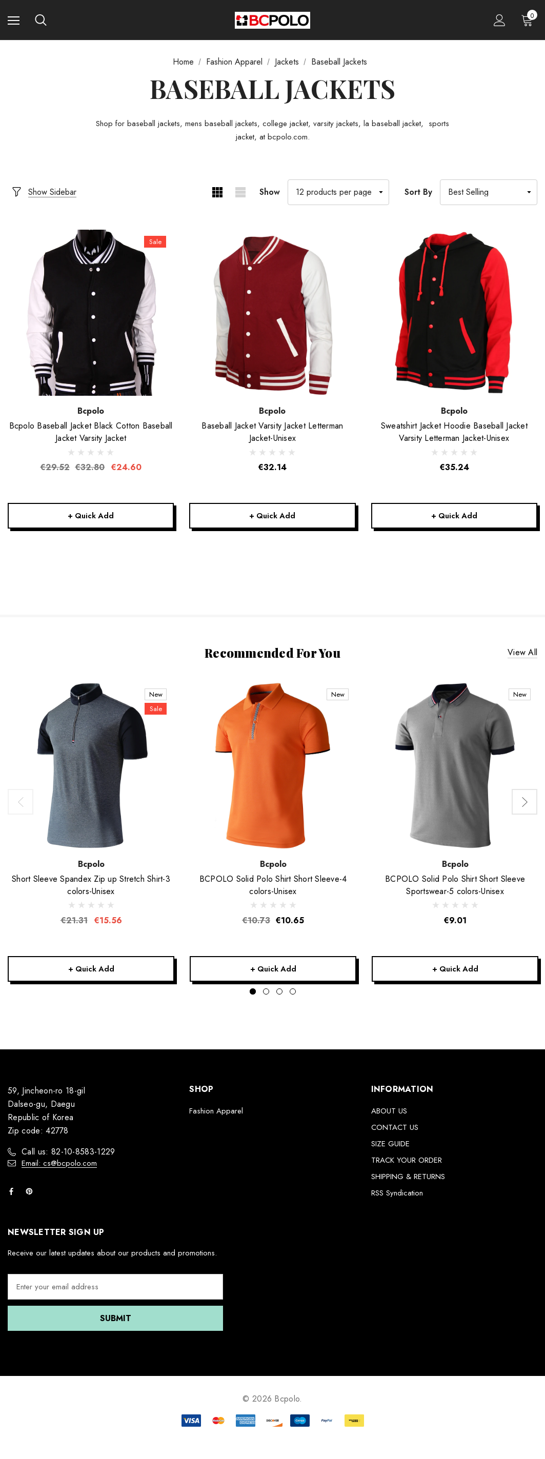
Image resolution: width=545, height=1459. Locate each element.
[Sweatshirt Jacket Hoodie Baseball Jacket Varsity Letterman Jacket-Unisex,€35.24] (454, 313)
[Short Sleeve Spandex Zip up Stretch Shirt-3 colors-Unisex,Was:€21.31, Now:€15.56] (91, 768)
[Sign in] (500, 20)
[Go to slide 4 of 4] (293, 996)
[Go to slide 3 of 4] (279, 996)
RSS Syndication (397, 1197)
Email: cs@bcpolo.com (59, 1167)
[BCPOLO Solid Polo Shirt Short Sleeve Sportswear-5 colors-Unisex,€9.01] (455, 768)
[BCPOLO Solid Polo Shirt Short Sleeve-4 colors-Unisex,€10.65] (273, 768)
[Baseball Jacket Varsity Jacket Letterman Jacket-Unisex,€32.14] (272, 313)
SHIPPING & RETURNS (408, 1180)
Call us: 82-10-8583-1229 (68, 1156)
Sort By (418, 192)
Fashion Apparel (216, 1115)
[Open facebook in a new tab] (13, 1195)
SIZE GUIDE (390, 1147)
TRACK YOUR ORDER (406, 1164)
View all (522, 655)
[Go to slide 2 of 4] (266, 996)
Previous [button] (20, 805)
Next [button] (524, 805)
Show (269, 192)
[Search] (41, 20)
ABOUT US (389, 1115)
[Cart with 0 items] (529, 20)
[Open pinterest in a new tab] (31, 1195)
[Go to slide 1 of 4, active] (253, 996)
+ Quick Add (90, 516)
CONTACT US (394, 1131)
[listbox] (488, 192)
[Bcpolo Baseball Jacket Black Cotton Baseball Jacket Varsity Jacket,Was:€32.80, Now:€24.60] (91, 313)
